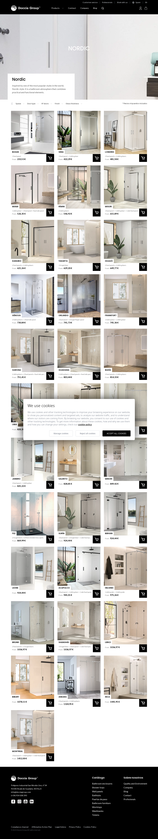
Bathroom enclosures (102, 783)
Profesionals (107, 2)
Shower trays (98, 787)
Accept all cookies (116, 433)
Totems (95, 815)
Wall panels (97, 791)
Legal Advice (60, 827)
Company (84, 8)
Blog (95, 8)
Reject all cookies (88, 433)
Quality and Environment (135, 783)
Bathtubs (96, 795)
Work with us (122, 2)
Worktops (97, 807)
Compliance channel (19, 827)
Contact (127, 795)
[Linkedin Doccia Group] (31, 801)
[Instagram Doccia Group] (19, 801)
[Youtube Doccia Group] (25, 801)
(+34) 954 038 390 (19, 795)
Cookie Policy (85, 424)
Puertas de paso (99, 799)
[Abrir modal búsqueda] (103, 8)
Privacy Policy (75, 827)
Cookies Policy (90, 827)
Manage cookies (61, 433)
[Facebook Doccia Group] (13, 801)
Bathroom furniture (101, 803)
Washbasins (97, 811)
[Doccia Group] (25, 8)
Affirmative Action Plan (42, 827)
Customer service (90, 2)
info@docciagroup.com (21, 792)
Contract (72, 8)
